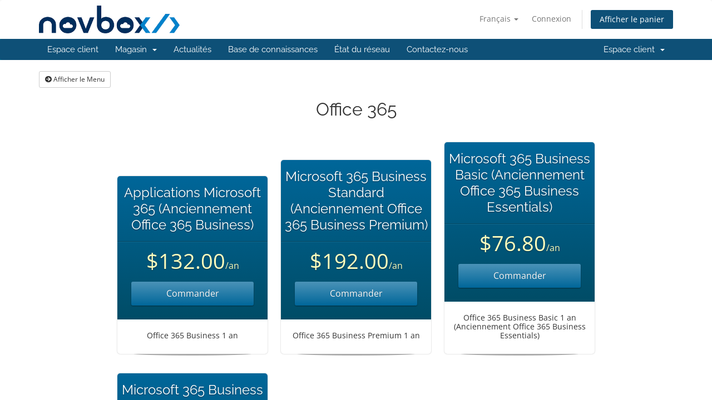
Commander (192, 293)
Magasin (136, 49)
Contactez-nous (437, 49)
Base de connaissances (273, 49)
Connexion (551, 18)
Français (498, 18)
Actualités (192, 49)
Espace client (72, 49)
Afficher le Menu (75, 79)
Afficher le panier (632, 19)
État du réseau (362, 49)
